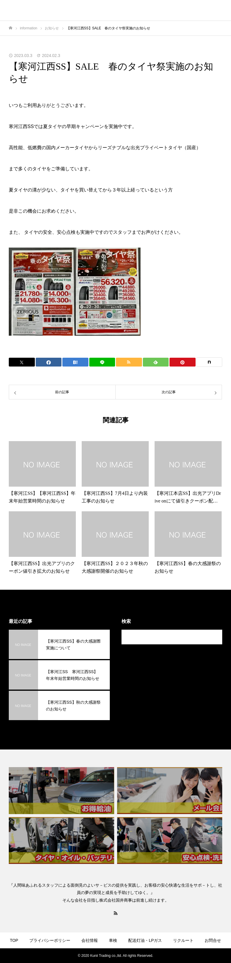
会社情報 (89, 940)
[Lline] (102, 362)
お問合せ (213, 940)
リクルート (183, 940)
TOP (14, 940)
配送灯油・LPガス (145, 940)
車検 (113, 940)
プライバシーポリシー (49, 940)
